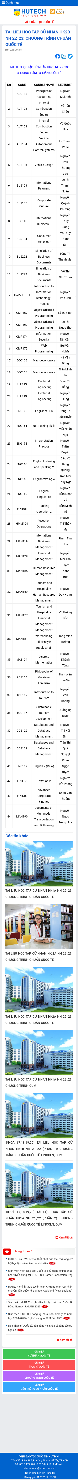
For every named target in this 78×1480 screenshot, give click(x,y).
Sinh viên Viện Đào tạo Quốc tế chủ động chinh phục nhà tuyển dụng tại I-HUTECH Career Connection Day (40, 1274)
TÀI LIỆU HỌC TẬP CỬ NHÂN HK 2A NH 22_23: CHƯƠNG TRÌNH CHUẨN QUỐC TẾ (39, 957)
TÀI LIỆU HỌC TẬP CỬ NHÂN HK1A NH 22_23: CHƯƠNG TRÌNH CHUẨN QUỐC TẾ (39, 894)
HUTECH (51, 1477)
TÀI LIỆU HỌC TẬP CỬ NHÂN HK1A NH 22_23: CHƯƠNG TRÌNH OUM (39, 1083)
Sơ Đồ (41, 1473)
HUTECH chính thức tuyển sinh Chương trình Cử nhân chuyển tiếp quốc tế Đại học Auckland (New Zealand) (40, 1290)
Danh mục (11, 3)
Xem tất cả (64, 1237)
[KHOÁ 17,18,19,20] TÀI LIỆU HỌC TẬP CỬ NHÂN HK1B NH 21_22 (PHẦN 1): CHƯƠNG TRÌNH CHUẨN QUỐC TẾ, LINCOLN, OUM (39, 1149)
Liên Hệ (51, 1473)
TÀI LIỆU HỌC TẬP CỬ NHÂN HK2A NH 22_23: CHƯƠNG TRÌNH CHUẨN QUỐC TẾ (39, 1020)
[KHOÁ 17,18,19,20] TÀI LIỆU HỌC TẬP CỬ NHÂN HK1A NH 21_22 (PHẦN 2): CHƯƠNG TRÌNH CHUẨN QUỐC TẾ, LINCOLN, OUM (39, 1218)
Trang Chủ (31, 1473)
